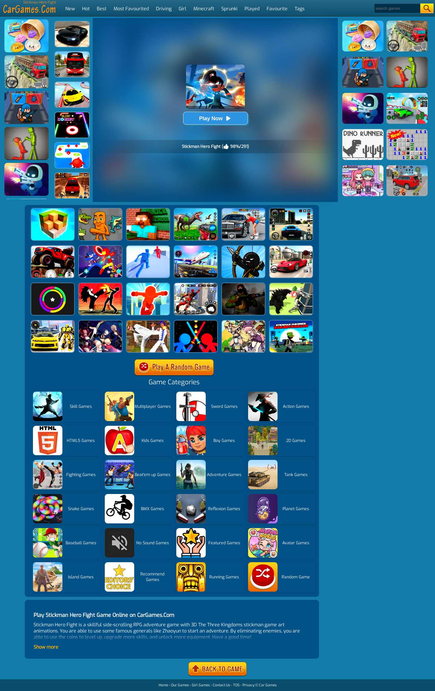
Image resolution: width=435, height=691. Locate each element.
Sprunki (229, 9)
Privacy (248, 685)
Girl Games (201, 685)
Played (252, 9)
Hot (86, 9)
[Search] (397, 8)
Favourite (277, 9)
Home (163, 685)
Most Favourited (131, 9)
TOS (236, 685)
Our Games (180, 685)
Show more (46, 647)
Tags (300, 9)
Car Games (268, 685)
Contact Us (221, 685)
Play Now (215, 118)
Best (102, 9)
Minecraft (203, 9)
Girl (182, 9)
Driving (164, 9)
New (70, 9)
